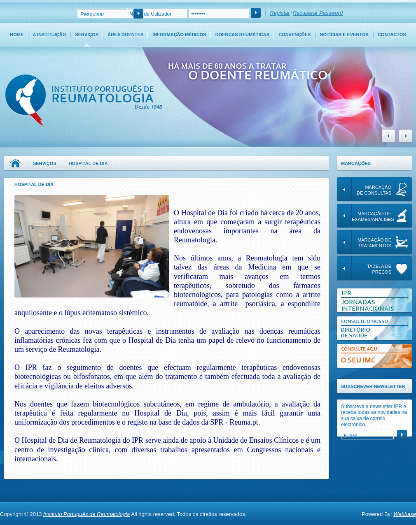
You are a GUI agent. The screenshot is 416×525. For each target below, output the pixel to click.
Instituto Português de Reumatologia (86, 514)
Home (16, 34)
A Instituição (49, 34)
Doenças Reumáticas (242, 34)
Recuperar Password (318, 13)
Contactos (392, 34)
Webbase (404, 514)
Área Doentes (125, 34)
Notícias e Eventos (344, 34)
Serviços (86, 34)
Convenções (294, 34)
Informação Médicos (179, 34)
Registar (280, 13)
